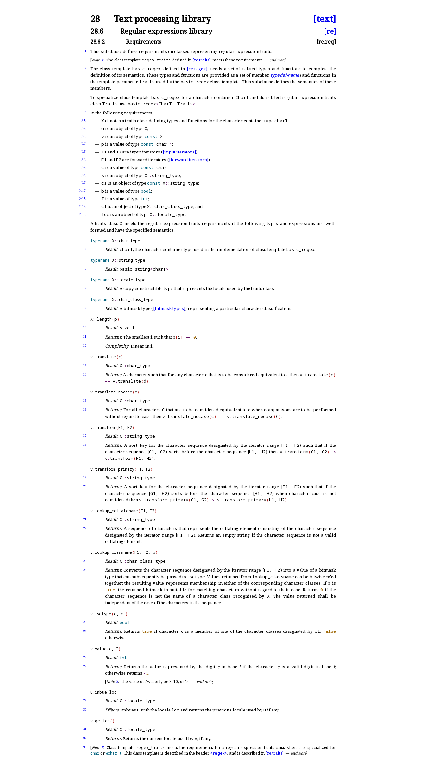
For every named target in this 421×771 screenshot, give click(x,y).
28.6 (97, 31)
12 (84, 345)
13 (84, 365)
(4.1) (83, 120)
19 (84, 477)
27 (84, 657)
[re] (330, 31)
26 (84, 631)
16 (84, 409)
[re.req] (326, 41)
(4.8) (83, 175)
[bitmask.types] (169, 308)
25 (84, 622)
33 (84, 747)
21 (84, 519)
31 (84, 729)
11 (84, 336)
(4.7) (83, 167)
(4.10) (82, 190)
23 (84, 561)
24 (84, 570)
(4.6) (83, 159)
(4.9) (83, 182)
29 (84, 700)
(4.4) (83, 143)
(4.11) (82, 198)
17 (84, 435)
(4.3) (83, 136)
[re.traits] (201, 60)
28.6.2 (97, 41)
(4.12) (82, 206)
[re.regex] (197, 69)
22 (84, 528)
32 (84, 738)
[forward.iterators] (188, 160)
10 (84, 327)
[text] (324, 19)
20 (84, 486)
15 (84, 400)
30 (84, 709)
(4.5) (83, 151)
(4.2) (83, 128)
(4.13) (82, 214)
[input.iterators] (179, 152)
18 (84, 445)
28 (95, 19)
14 (84, 374)
